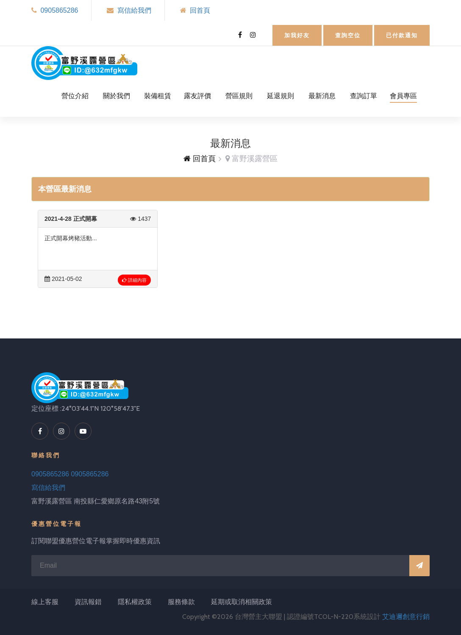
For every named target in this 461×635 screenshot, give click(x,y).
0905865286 (59, 10)
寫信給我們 (134, 10)
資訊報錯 (88, 601)
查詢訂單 (363, 95)
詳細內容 (134, 280)
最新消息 (322, 95)
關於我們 (116, 95)
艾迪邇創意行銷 (406, 617)
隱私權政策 (135, 601)
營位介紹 (75, 95)
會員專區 (403, 95)
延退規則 (280, 95)
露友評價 (197, 95)
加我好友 (297, 35)
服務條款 (181, 601)
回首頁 (200, 10)
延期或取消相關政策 (241, 601)
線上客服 (44, 601)
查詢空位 (348, 35)
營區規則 (239, 95)
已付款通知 (402, 35)
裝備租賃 (157, 95)
